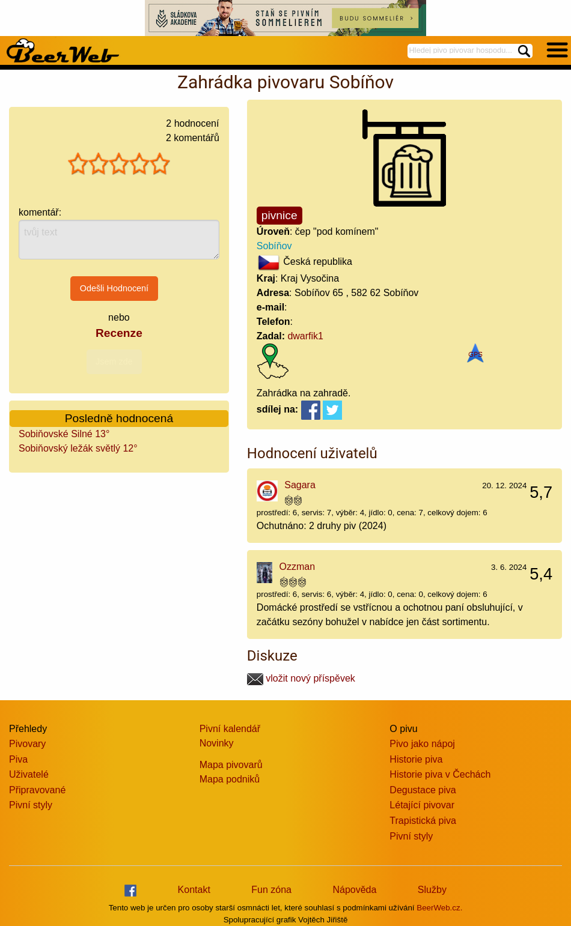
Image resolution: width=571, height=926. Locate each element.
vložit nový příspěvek (301, 678)
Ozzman (297, 566)
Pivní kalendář (230, 729)
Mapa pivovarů (231, 765)
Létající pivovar (421, 805)
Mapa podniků (230, 779)
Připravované (37, 790)
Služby (432, 890)
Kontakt (194, 890)
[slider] (119, 164)
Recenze (119, 333)
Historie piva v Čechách (439, 774)
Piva (18, 759)
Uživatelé (29, 774)
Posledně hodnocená (119, 418)
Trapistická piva (422, 821)
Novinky (217, 743)
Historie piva (415, 759)
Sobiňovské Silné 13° (64, 434)
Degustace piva (422, 790)
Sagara (300, 485)
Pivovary (27, 744)
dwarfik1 (305, 336)
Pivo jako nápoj (422, 744)
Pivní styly (30, 805)
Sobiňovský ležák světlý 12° (78, 448)
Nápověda (354, 890)
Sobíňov (274, 246)
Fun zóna (271, 890)
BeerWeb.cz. (439, 907)
